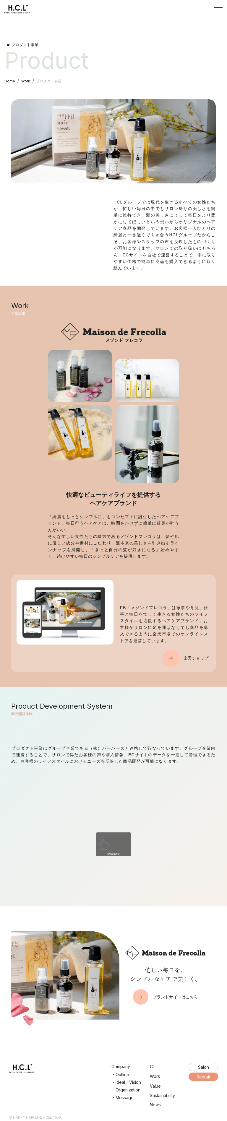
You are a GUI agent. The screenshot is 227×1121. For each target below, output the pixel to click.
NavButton (218, 9)
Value (155, 1086)
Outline (122, 1074)
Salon (203, 1067)
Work (25, 81)
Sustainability (162, 1095)
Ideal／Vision (128, 1082)
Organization (128, 1089)
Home (9, 81)
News (155, 1104)
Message (125, 1097)
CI (152, 1066)
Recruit (203, 1076)
